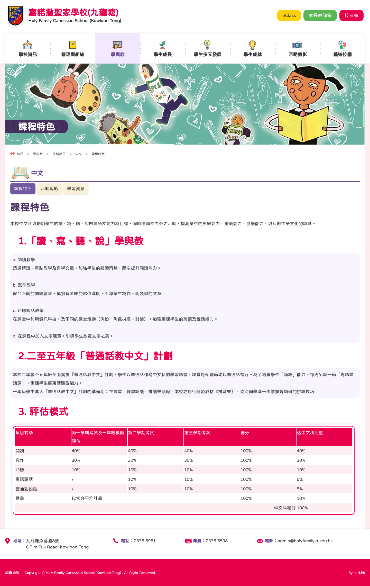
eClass (289, 15)
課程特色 (23, 189)
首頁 (20, 154)
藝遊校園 (342, 48)
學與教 (118, 48)
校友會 (351, 15)
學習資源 (76, 189)
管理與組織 (72, 48)
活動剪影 (297, 48)
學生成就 (252, 48)
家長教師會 (320, 15)
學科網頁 (59, 154)
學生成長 (162, 48)
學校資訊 (27, 48)
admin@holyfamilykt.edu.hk (305, 541)
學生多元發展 (207, 48)
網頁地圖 (12, 572)
